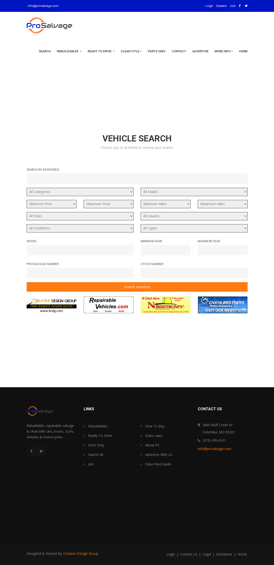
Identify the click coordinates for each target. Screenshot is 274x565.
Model (32, 241)
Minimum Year (151, 241)
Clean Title (131, 51)
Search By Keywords (43, 169)
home (242, 554)
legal (207, 554)
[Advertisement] (137, 96)
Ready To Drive (101, 51)
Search (45, 51)
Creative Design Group (80, 553)
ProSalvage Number (43, 264)
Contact (179, 51)
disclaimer (224, 554)
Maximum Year (209, 241)
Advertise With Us (156, 454)
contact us (189, 554)
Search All (93, 454)
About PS (150, 445)
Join (233, 6)
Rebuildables (69, 51)
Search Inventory (137, 287)
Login (209, 6)
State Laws (151, 435)
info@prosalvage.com (43, 6)
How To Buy (152, 426)
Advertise (200, 51)
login (171, 554)
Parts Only (157, 51)
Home (243, 51)
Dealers (221, 6)
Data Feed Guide (156, 464)
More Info (224, 51)
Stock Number (152, 264)
